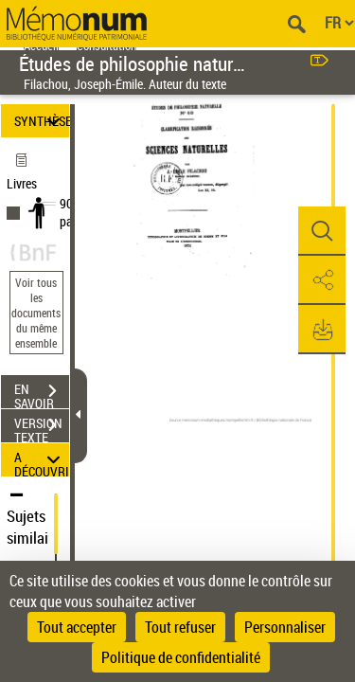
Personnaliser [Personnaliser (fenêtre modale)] (285, 627)
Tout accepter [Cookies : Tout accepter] (76, 627)
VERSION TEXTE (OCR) (41, 427)
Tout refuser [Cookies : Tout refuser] (180, 627)
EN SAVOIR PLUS (41, 393)
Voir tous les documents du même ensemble (36, 312)
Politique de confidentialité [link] (180, 657)
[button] (322, 231)
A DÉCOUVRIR (41, 459)
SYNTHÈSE (41, 120)
